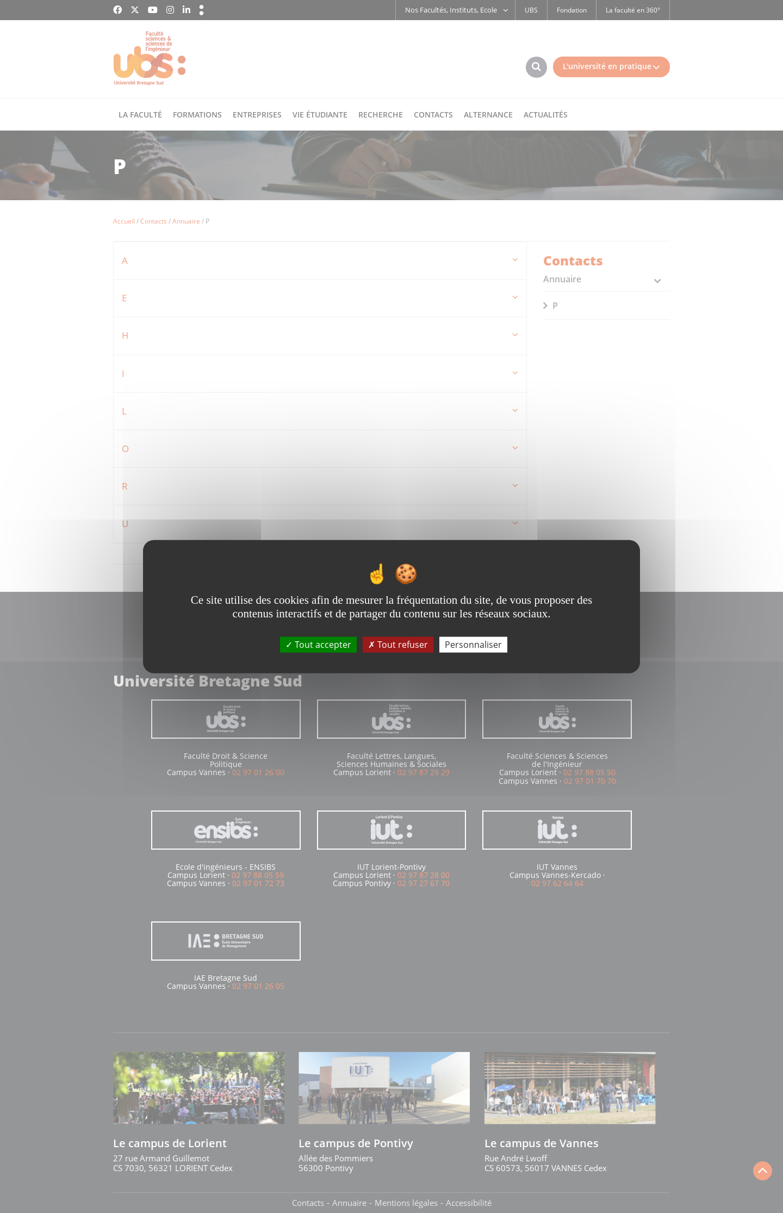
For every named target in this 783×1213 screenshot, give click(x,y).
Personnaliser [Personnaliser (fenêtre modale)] (473, 644)
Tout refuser (398, 644)
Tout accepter (318, 644)
